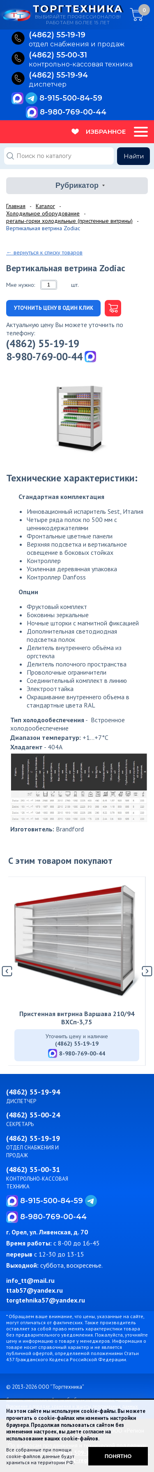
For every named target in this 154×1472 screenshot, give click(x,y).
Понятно (118, 1456)
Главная (15, 206)
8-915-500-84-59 (70, 98)
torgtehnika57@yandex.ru (45, 1300)
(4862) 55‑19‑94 (58, 75)
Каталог (45, 206)
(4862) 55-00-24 (33, 1114)
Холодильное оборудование (43, 213)
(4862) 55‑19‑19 (57, 35)
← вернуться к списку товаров (44, 252)
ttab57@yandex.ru (34, 1290)
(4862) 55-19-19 (42, 343)
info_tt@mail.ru (30, 1280)
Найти (134, 156)
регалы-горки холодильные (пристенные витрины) (69, 220)
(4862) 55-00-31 (33, 1169)
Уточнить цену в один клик (53, 307)
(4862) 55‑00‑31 (58, 55)
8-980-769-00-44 (73, 112)
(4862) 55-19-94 (33, 1092)
